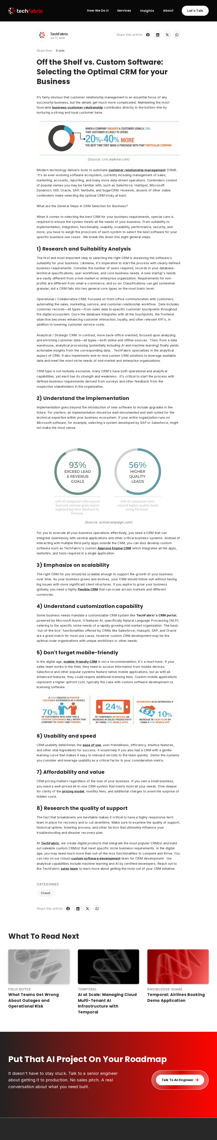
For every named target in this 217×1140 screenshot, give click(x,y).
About (168, 11)
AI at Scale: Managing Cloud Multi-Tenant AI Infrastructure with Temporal (107, 1003)
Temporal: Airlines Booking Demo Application (176, 997)
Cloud (45, 893)
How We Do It (98, 11)
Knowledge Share (164, 989)
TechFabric (59, 34)
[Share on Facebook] (147, 34)
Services (124, 11)
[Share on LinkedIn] (157, 34)
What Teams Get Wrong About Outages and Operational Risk (33, 1000)
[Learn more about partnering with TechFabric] (195, 11)
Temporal (87, 989)
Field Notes (19, 989)
